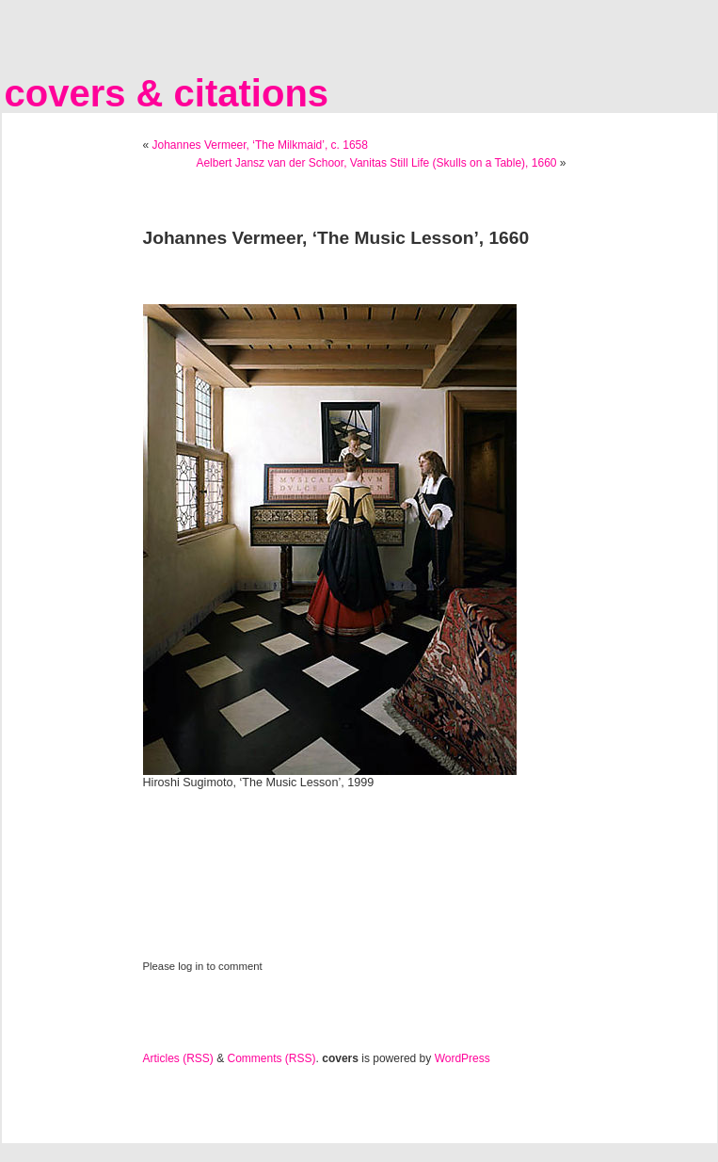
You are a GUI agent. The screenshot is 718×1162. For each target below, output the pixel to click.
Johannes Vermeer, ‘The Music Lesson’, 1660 (336, 238)
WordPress (462, 1058)
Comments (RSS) (272, 1058)
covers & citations (167, 93)
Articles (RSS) (178, 1058)
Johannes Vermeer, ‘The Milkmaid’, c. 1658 (260, 145)
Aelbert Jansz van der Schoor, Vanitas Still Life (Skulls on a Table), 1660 (376, 162)
